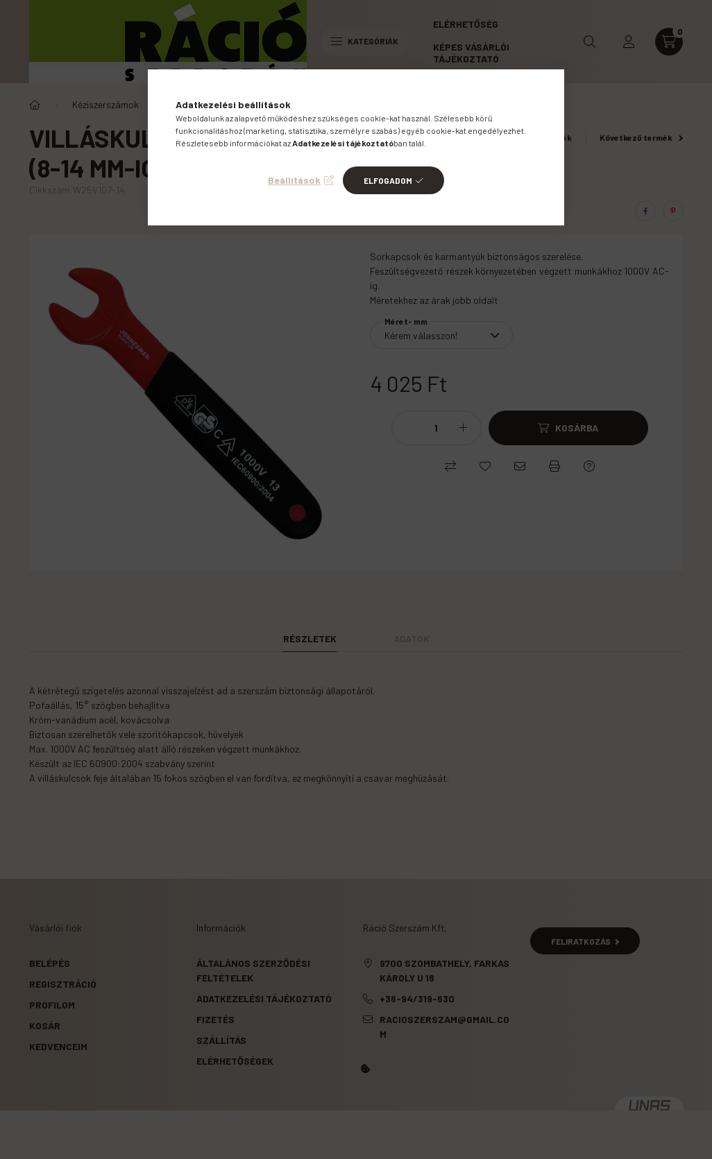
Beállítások (294, 180)
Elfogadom (388, 180)
